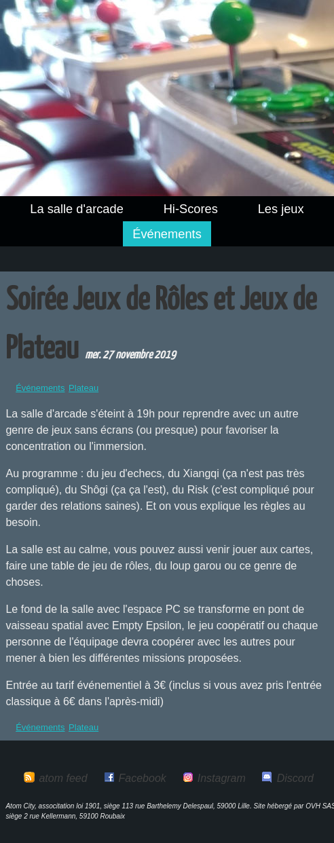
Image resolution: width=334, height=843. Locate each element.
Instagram (222, 778)
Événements (167, 234)
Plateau (83, 388)
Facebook (142, 778)
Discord (295, 778)
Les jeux (281, 209)
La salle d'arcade (77, 209)
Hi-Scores (191, 209)
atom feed (63, 778)
